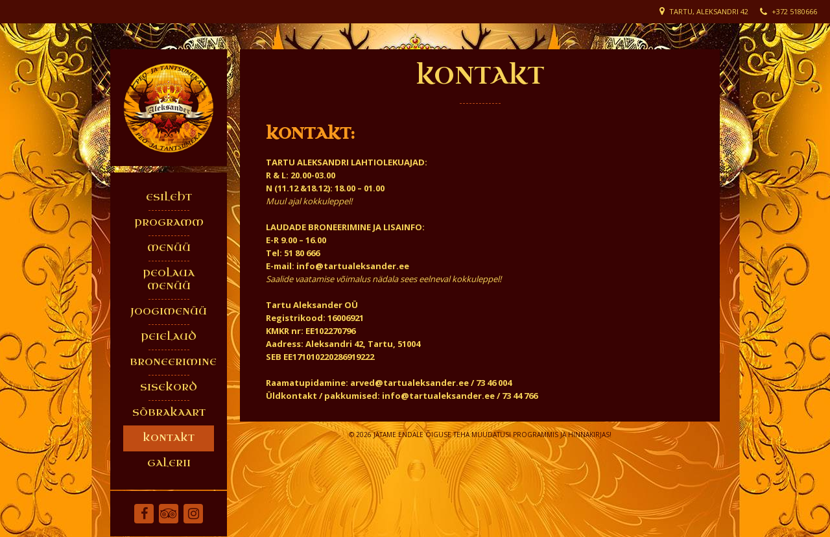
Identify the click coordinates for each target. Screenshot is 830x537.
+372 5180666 (794, 11)
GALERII (169, 463)
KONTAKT (169, 438)
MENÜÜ (169, 248)
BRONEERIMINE (172, 362)
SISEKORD (168, 387)
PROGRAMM (169, 223)
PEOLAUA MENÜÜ (169, 279)
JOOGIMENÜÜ (168, 311)
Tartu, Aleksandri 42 (708, 11)
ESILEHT (169, 197)
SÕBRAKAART (169, 413)
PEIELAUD (168, 337)
